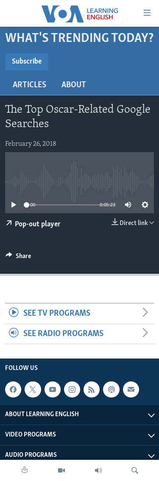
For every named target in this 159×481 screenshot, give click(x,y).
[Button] (18, 258)
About (73, 85)
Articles (29, 85)
